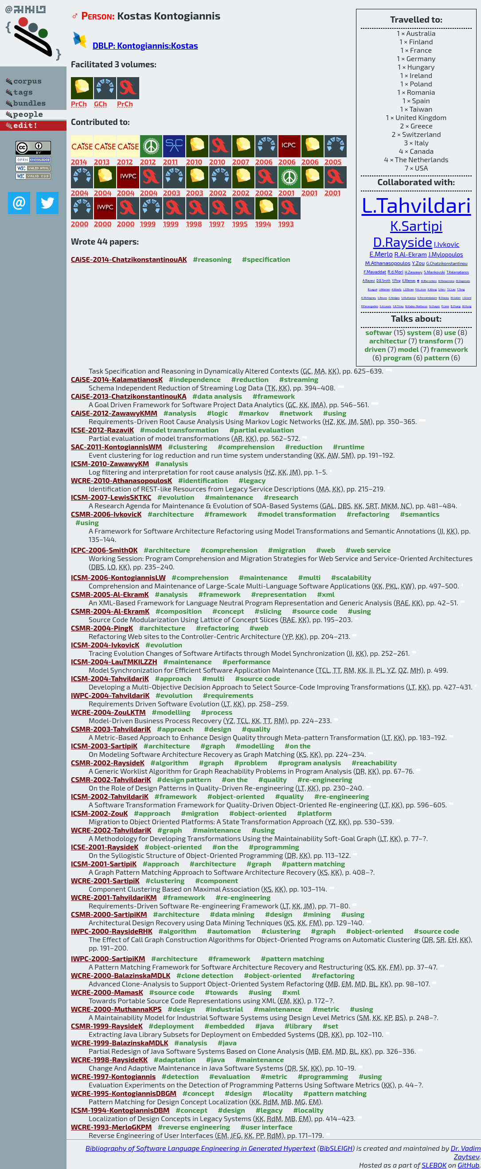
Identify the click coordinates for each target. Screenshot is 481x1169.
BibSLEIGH (336, 1148)
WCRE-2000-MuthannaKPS (116, 1009)
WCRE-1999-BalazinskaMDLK (119, 1042)
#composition (178, 611)
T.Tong (461, 289)
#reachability (374, 762)
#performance (246, 661)
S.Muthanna (408, 297)
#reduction (250, 379)
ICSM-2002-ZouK (99, 813)
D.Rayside (403, 241)
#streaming (298, 379)
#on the (298, 745)
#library (298, 1025)
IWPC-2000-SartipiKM (108, 958)
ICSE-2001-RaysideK (104, 846)
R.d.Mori (395, 271)
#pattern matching (313, 863)
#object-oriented (236, 796)
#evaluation (229, 1076)
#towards (221, 992)
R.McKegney (368, 297)
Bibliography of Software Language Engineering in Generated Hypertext (201, 1148)
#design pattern (184, 779)
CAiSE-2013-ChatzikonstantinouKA (128, 396)
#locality (277, 1093)
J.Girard (466, 297)
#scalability (351, 577)
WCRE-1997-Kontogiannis (113, 1076)
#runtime (348, 446)
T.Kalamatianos (457, 272)
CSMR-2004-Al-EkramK (110, 611)
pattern (437, 357)
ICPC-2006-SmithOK (104, 550)
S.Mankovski (434, 272)
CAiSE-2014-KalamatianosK (117, 379)
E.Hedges (394, 297)
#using (335, 413)
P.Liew (445, 306)
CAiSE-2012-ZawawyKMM (114, 413)
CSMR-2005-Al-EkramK (110, 594)
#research (281, 497)
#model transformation (179, 429)
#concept (228, 611)
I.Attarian (384, 289)
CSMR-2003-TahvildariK (111, 729)
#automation (229, 931)
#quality (256, 729)
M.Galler (455, 297)
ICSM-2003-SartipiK (104, 745)
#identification (203, 480)
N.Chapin (434, 306)
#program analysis (309, 762)
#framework (274, 396)
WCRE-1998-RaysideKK (109, 1059)
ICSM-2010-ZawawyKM (110, 463)
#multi (309, 577)
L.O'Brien (408, 289)
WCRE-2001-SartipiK (105, 880)
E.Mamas (408, 280)
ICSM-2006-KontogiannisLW (118, 577)
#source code (314, 611)
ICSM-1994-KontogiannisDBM (120, 1110)
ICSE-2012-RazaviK (102, 429)
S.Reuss (382, 297)
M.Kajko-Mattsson (416, 306)
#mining (317, 914)
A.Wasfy (396, 289)
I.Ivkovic (447, 244)
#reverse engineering (194, 1126)
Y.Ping (396, 280)
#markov (254, 413)
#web (325, 550)
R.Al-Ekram (410, 254)
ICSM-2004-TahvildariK (110, 678)
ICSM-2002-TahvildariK (110, 796)
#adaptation (175, 1059)
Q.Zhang (455, 306)
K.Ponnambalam (427, 297)
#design (217, 729)
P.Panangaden (369, 306)
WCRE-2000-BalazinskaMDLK (120, 975)
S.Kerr (442, 289)
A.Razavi (369, 280)
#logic (217, 413)
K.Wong (432, 289)
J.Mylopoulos (445, 254)
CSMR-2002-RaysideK (108, 762)
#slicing (268, 611)
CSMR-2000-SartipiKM (109, 914)
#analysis (179, 413)
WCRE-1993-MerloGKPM (111, 1126)
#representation (278, 594)
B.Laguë (372, 289)
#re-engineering (324, 779)
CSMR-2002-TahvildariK (111, 779)
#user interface (266, 1126)
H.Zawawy (413, 272)
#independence (195, 379)
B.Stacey (443, 297)
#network (296, 413)
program (397, 357)
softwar (378, 332)
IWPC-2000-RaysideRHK (112, 931)
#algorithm (169, 762)
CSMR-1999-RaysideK (107, 1025)
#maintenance (229, 497)
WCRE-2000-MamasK (107, 992)
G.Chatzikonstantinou (446, 263)
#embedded (224, 1025)
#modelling (171, 712)
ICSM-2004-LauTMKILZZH (114, 661)
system (419, 332)
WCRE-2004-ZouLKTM (108, 712)
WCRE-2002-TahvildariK (111, 830)
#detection (180, 1076)
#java (264, 1025)
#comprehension (246, 446)
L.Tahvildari (416, 204)
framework (449, 349)
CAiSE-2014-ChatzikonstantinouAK (129, 259)
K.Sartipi (416, 225)
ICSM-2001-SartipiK (104, 863)
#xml (326, 594)
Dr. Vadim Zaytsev (466, 1152)
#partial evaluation (261, 429)
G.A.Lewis (385, 306)
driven (375, 349)
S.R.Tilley (398, 306)
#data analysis (217, 396)
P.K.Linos (420, 289)
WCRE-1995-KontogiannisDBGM (123, 1093)
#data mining (232, 914)
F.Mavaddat (375, 271)
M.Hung (466, 306)
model (408, 349)
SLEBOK (434, 1165)
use (450, 332)
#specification (266, 259)
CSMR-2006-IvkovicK (106, 514)
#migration (286, 550)
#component (216, 880)
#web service (368, 550)
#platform (314, 813)
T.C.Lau (451, 289)
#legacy (252, 480)
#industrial (224, 1009)
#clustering (187, 446)
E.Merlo (380, 254)
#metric (326, 1009)
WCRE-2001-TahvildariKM (114, 897)
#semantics (419, 514)
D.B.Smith (383, 280)
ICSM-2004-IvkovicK (105, 644)
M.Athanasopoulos (387, 263)
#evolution (175, 497)
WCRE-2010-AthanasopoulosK (121, 480)
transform (435, 340)
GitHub (469, 1165)
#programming (274, 846)
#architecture (171, 514)
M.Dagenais (463, 280)
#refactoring (368, 514)
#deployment (171, 1025)
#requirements (228, 695)
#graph (212, 745)
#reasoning (212, 259)
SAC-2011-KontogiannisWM (116, 446)
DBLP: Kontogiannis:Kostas (145, 45)
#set (331, 1025)
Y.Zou (418, 263)
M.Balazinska (446, 280)
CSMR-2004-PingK (102, 627)
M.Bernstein (429, 280)
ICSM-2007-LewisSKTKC (111, 497)
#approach (173, 678)
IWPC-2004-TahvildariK (110, 695)
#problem (250, 762)
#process (216, 712)
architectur (388, 340)
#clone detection (205, 975)
